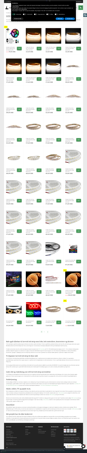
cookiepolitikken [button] (15, 6)
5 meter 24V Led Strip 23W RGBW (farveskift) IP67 (10, 292)
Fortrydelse (53, 436)
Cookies (52, 431)
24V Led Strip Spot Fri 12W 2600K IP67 (10, 322)
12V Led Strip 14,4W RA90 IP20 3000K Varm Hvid (51, 322)
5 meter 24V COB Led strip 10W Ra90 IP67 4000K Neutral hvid (51, 79)
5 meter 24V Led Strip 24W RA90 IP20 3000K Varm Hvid (50, 170)
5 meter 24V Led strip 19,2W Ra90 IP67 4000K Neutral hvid (30, 261)
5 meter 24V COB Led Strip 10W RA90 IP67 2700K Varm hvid (10, 79)
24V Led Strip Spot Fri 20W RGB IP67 (30, 322)
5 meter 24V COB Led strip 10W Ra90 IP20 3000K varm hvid (51, 48)
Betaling (39, 429)
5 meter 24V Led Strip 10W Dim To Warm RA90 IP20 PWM (50, 292)
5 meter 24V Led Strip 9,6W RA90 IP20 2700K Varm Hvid (50, 109)
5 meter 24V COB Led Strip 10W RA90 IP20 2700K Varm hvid (30, 48)
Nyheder (26, 429)
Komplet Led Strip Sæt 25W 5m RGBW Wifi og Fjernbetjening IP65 (10, 48)
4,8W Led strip (74, 398)
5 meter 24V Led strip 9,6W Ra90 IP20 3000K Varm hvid (69, 109)
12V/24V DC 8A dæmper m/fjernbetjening (49, 385)
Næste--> (47, 332)
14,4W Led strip (74, 408)
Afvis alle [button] (60, 18)
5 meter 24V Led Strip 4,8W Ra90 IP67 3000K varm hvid (10, 201)
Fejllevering (53, 434)
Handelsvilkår (53, 429)
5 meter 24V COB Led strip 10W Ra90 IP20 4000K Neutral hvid (70, 48)
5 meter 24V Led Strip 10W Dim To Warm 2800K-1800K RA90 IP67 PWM (31, 292)
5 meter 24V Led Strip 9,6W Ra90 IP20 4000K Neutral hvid (10, 140)
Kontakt (26, 434)
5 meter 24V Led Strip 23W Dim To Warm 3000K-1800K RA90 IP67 (70, 292)
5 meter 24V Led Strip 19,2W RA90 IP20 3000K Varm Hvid (10, 170)
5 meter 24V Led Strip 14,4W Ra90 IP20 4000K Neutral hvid (69, 140)
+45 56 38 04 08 (9, 440)
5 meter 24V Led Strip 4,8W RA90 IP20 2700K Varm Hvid (69, 79)
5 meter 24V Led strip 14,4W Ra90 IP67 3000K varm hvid (50, 231)
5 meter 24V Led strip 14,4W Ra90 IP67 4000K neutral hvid (69, 231)
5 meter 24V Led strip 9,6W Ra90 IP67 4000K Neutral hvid (10, 231)
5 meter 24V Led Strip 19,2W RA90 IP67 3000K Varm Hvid (10, 261)
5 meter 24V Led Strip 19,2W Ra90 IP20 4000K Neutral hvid (30, 170)
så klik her (4, 451)
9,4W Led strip (52, 394)
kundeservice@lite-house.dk (11, 437)
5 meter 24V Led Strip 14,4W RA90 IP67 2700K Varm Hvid (30, 231)
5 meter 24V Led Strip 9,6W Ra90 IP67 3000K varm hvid (69, 201)
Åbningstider (27, 432)
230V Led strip (41, 349)
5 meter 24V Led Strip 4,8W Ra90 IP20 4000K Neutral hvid (30, 109)
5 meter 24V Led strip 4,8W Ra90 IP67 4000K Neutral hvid (30, 201)
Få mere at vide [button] (17, 18)
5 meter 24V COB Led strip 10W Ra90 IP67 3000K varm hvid (31, 79)
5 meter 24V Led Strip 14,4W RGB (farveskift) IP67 (50, 261)
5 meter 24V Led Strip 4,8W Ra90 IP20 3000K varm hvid (10, 109)
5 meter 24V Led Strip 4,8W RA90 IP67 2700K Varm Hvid (69, 170)
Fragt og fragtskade (42, 431)
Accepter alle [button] (70, 18)
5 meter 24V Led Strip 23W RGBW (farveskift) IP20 (70, 261)
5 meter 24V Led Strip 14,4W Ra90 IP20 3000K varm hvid (50, 140)
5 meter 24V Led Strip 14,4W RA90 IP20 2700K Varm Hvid (30, 140)
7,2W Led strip (61, 392)
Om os (26, 431)
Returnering (53, 432)
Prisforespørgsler (41, 432)
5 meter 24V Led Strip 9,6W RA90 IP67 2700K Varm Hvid (50, 201)
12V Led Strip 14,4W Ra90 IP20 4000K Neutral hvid (70, 322)
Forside (7, 12)
